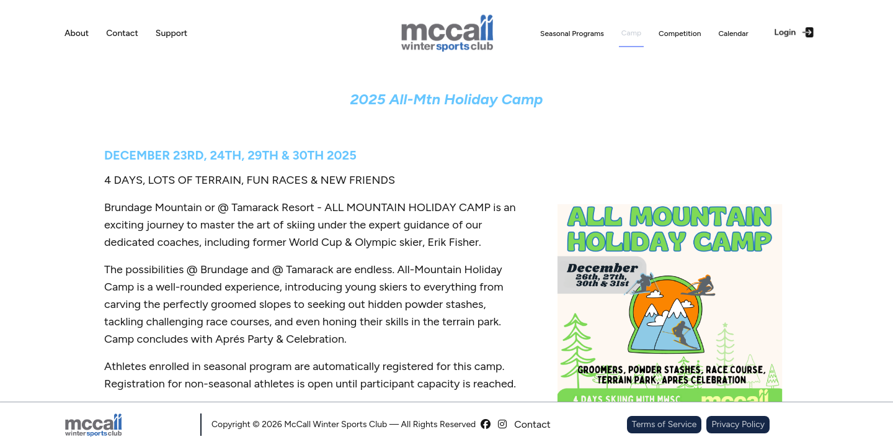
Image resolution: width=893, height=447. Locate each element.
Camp (631, 33)
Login (794, 32)
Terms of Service (664, 424)
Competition (680, 33)
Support (171, 33)
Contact (122, 33)
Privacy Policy (738, 424)
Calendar (733, 33)
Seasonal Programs (572, 33)
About (76, 33)
